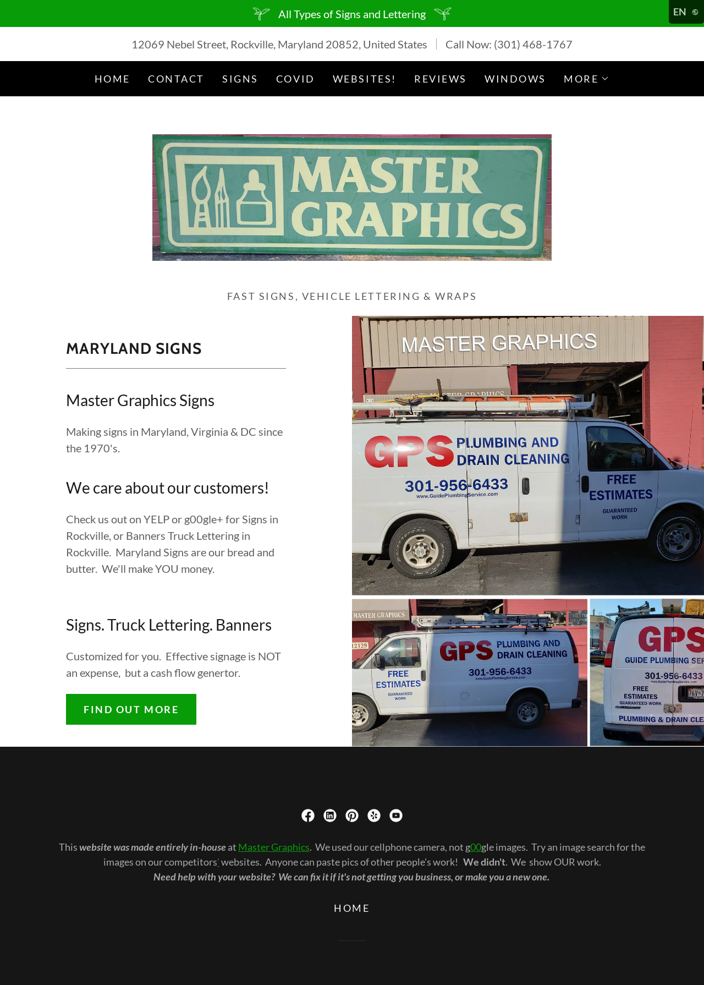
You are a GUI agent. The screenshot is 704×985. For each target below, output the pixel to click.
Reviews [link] (440, 79)
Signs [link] (240, 79)
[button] (586, 78)
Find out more (131, 709)
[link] (351, 196)
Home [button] (352, 908)
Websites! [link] (365, 79)
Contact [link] (176, 79)
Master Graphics (274, 847)
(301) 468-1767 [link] (533, 44)
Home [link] (112, 79)
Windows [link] (515, 79)
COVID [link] (295, 79)
